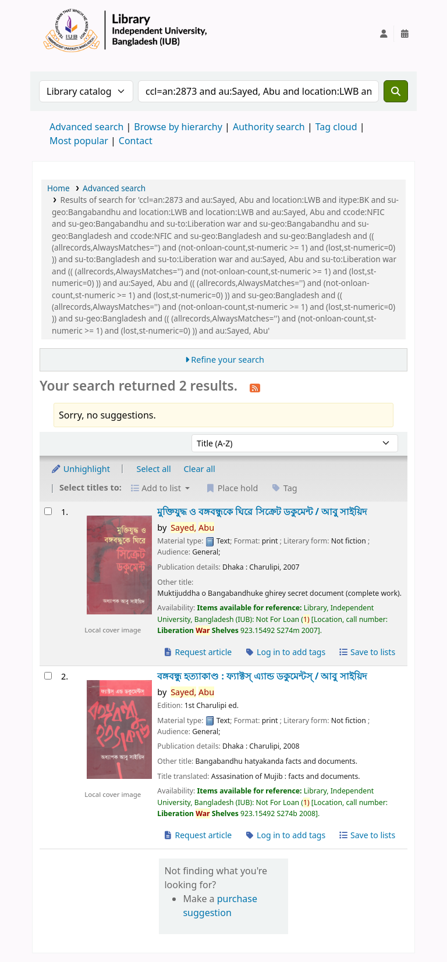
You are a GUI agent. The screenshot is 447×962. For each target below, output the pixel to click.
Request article (197, 651)
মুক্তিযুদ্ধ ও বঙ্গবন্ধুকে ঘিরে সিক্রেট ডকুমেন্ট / (262, 511)
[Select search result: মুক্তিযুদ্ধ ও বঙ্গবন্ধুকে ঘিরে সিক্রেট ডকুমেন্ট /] (48, 511)
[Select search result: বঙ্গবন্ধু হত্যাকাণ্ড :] (48, 676)
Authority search (269, 126)
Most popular (78, 140)
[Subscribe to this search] (255, 387)
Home (58, 188)
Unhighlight (80, 468)
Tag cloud (336, 126)
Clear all (199, 468)
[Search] (396, 91)
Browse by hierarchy (178, 126)
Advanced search (86, 126)
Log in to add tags (284, 651)
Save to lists (366, 651)
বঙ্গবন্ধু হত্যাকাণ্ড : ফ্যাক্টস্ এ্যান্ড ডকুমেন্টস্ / (261, 676)
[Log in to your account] (383, 34)
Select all (154, 468)
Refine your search (227, 359)
